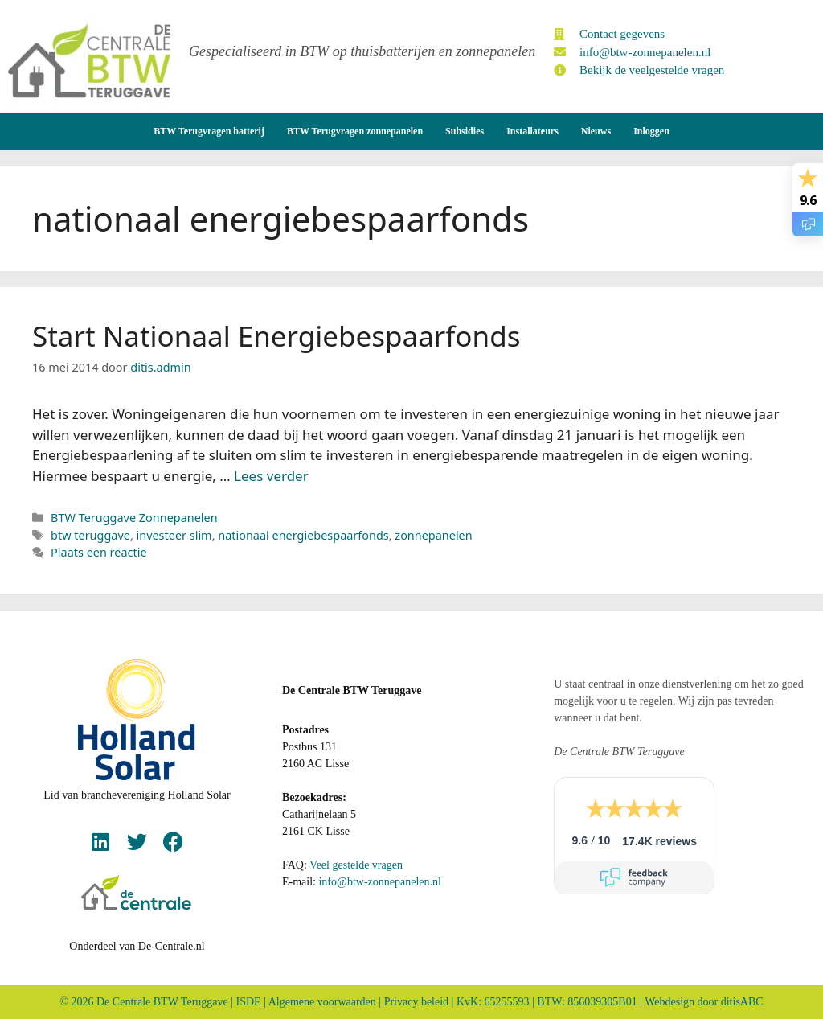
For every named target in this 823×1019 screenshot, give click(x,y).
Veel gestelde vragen (356, 865)
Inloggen (651, 131)
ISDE (248, 1002)
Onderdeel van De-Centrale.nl (136, 946)
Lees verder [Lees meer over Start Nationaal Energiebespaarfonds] (271, 475)
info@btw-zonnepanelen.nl (379, 882)
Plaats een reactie (98, 552)
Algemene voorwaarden (322, 1002)
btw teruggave (90, 535)
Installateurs (532, 131)
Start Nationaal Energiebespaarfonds (276, 336)
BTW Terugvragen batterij (209, 131)
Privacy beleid (416, 1002)
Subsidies (464, 131)
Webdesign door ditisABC (704, 1002)
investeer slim (174, 535)
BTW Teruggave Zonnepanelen (134, 517)
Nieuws (596, 131)
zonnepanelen (433, 535)
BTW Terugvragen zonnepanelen (355, 131)
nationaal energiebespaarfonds (303, 535)
